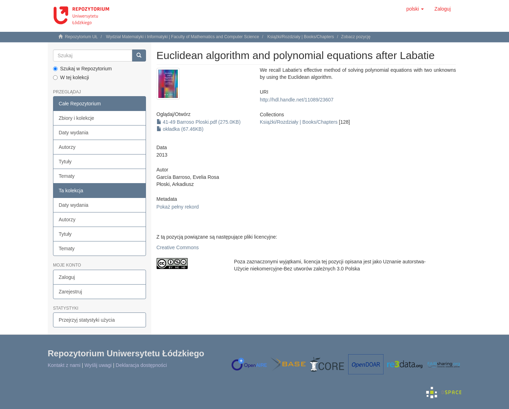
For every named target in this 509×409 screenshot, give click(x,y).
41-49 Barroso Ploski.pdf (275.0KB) (199, 122)
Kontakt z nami (64, 365)
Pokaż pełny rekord (178, 207)
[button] (415, 9)
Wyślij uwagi (98, 365)
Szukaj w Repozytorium (82, 68)
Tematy (67, 176)
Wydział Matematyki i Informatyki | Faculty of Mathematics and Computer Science (182, 36)
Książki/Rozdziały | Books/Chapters (300, 36)
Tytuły (65, 161)
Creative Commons (178, 247)
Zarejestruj (70, 291)
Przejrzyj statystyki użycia (87, 320)
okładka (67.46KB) (180, 129)
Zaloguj (67, 277)
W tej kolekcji (71, 77)
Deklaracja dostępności (141, 365)
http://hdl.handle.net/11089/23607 (297, 100)
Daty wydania (73, 132)
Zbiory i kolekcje (76, 118)
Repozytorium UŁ (81, 36)
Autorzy (67, 147)
